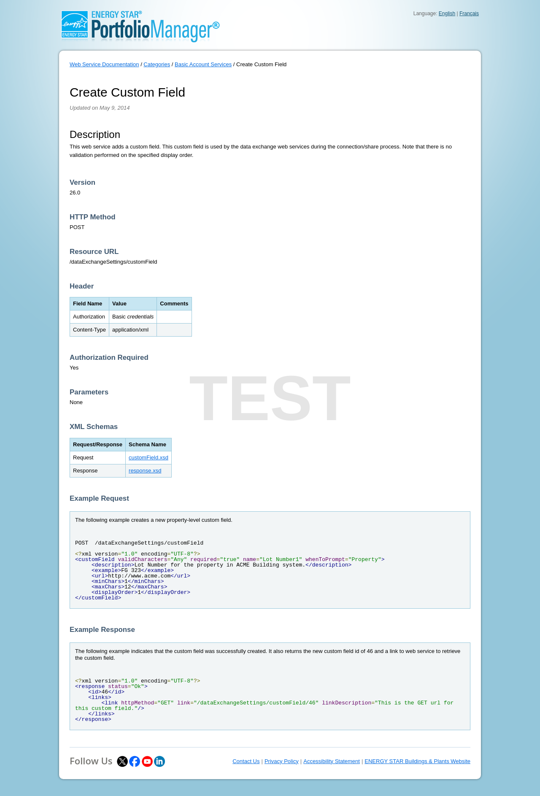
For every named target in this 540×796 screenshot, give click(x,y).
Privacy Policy (282, 761)
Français (469, 13)
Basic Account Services (203, 64)
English (447, 13)
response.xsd (145, 470)
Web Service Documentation (104, 64)
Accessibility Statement (331, 761)
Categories (156, 64)
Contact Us (245, 761)
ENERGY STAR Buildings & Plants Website (417, 761)
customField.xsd (148, 457)
